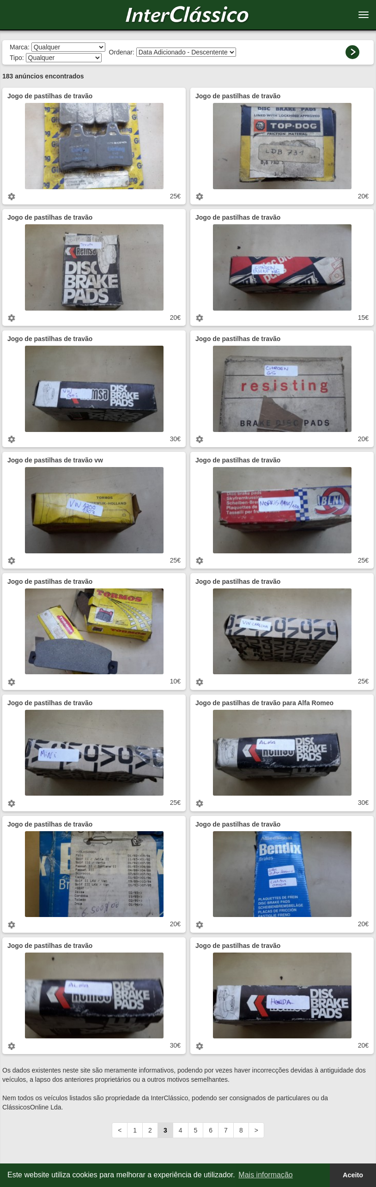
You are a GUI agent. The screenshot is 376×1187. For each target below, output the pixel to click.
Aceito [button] (353, 1175)
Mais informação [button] (265, 1175)
